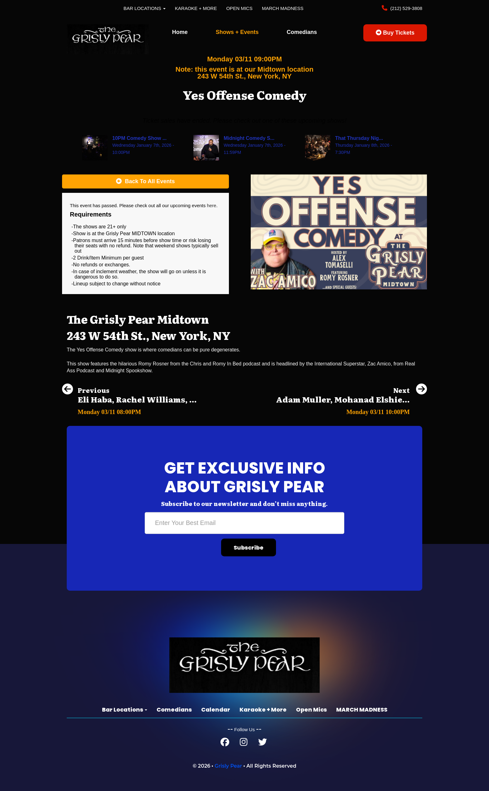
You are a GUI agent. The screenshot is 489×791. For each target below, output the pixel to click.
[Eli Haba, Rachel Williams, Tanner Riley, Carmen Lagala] (129, 410)
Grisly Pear (228, 766)
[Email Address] (244, 523)
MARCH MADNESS (282, 8)
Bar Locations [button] (144, 8)
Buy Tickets (395, 33)
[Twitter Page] (262, 743)
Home (180, 32)
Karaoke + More (196, 8)
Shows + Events (237, 32)
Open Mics (239, 8)
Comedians (302, 32)
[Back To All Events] (145, 181)
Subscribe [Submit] (249, 547)
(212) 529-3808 (405, 8)
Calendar (215, 709)
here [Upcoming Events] (211, 205)
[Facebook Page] (224, 743)
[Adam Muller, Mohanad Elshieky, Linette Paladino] (351, 410)
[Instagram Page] (244, 743)
